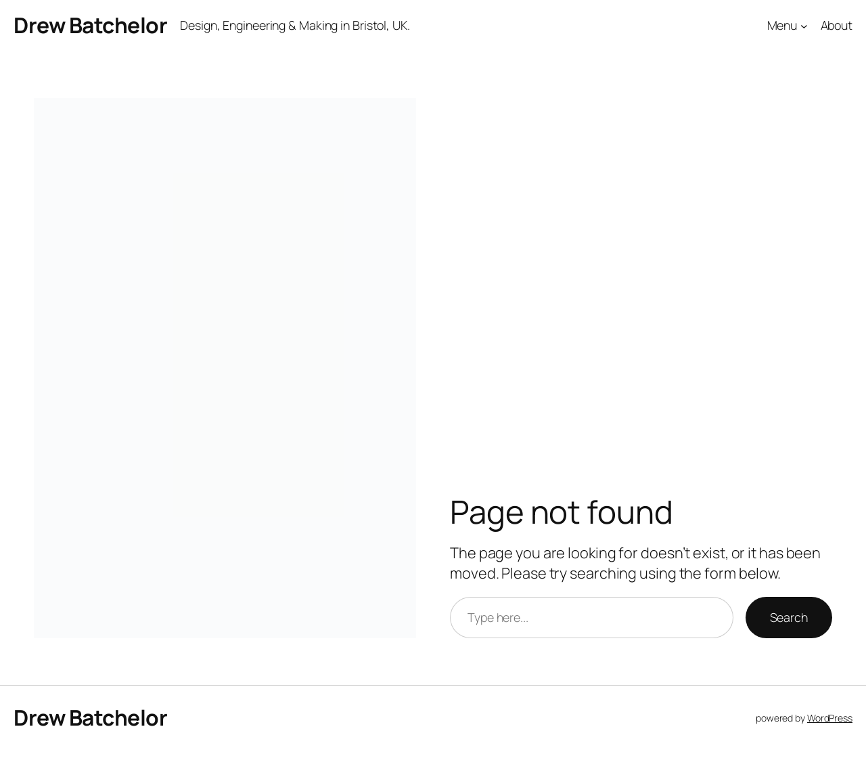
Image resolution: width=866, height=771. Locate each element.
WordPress (829, 717)
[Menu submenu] (804, 26)
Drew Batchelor (90, 25)
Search (789, 617)
